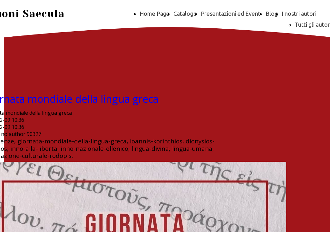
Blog (272, 13)
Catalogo (185, 13)
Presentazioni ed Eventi (231, 13)
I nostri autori (299, 13)
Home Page (155, 13)
